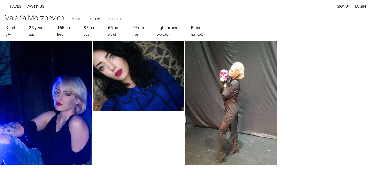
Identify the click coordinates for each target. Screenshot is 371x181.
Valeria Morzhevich (34, 17)
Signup (343, 6)
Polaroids (114, 19)
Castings (35, 6)
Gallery (94, 19)
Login (360, 6)
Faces (15, 6)
